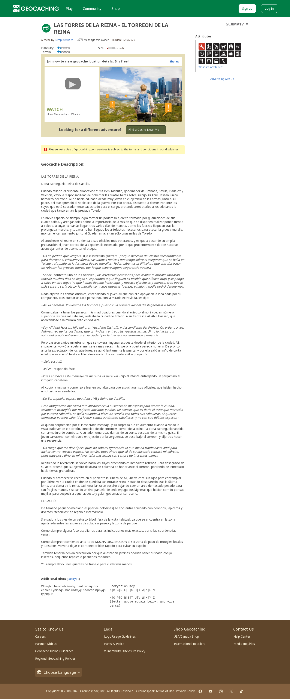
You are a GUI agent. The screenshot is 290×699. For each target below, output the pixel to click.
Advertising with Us (222, 79)
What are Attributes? (211, 67)
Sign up (247, 8)
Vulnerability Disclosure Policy (124, 651)
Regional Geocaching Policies (55, 658)
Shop (116, 8)
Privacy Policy (185, 691)
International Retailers (189, 644)
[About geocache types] (46, 28)
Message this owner (96, 40)
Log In (269, 8)
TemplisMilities (64, 40)
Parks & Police (114, 644)
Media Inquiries (244, 644)
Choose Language (58, 672)
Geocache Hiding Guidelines (54, 651)
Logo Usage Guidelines (120, 636)
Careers (40, 636)
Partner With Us (46, 644)
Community (92, 8)
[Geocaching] (36, 8)
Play (69, 8)
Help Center (242, 636)
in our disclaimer (167, 149)
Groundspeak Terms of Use (155, 691)
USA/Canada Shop (186, 636)
